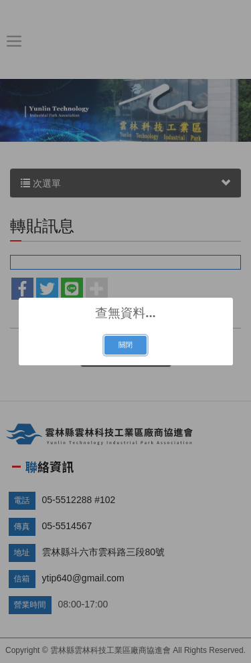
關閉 (125, 345)
